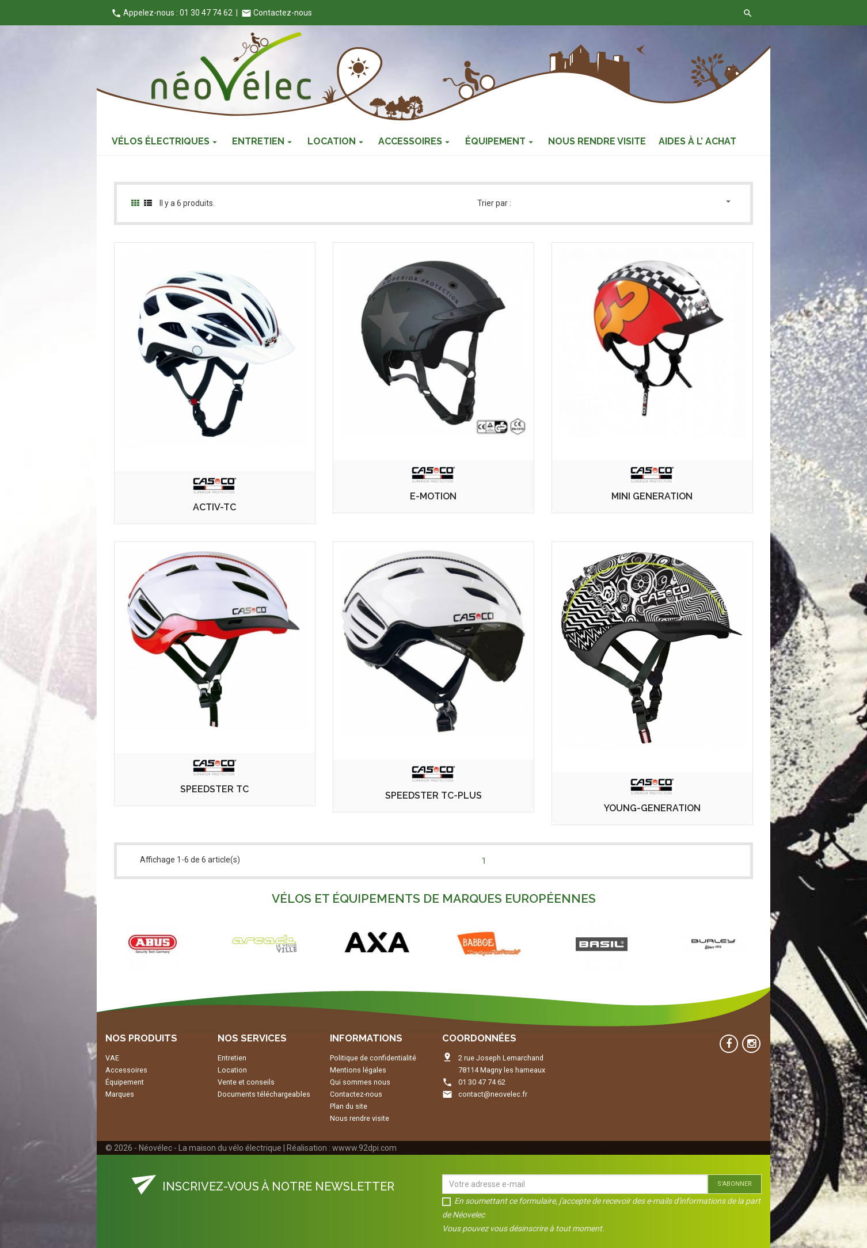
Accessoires (126, 1070)
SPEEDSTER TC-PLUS (433, 796)
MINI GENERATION (652, 496)
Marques (119, 1094)
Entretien (232, 1058)
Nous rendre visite (359, 1118)
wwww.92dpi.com (364, 1147)
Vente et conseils (246, 1082)
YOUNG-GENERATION (652, 808)
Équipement (124, 1082)
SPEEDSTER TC (214, 789)
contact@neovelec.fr (492, 1094)
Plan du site (348, 1106)
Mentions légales (358, 1070)
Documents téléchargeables (264, 1094)
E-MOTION (433, 496)
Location (232, 1070)
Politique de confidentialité (373, 1058)
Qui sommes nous (360, 1082)
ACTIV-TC (214, 507)
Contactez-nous (276, 12)
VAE (112, 1058)
